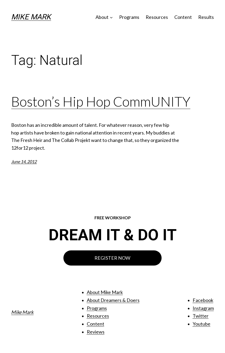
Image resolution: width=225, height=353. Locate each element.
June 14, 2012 (24, 161)
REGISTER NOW (112, 258)
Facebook (203, 300)
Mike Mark (31, 16)
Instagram (203, 308)
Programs (97, 308)
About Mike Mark (105, 292)
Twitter (201, 316)
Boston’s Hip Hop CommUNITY (100, 102)
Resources (98, 316)
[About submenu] (111, 17)
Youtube (201, 324)
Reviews (96, 332)
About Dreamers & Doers (113, 300)
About (102, 17)
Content (95, 324)
